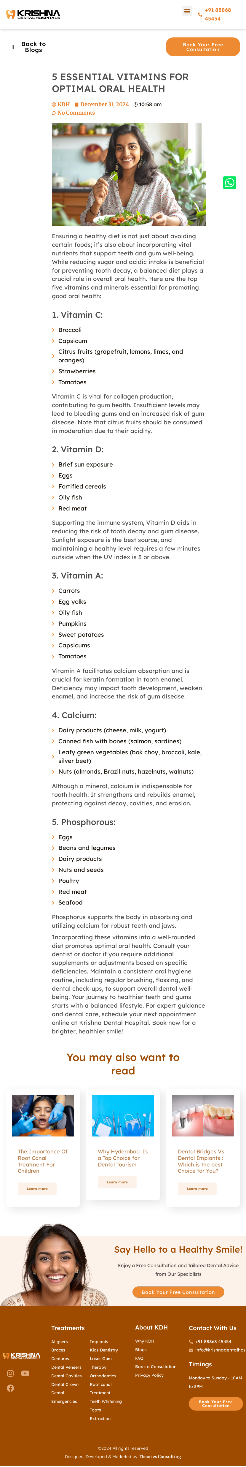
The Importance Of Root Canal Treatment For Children (43, 1161)
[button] (187, 11)
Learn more (37, 1188)
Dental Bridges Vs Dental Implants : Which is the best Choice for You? (201, 1161)
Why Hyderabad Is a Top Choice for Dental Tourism (123, 1158)
